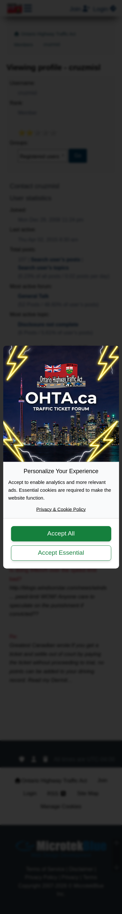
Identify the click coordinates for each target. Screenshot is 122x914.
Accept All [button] (61, 533)
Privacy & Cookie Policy (61, 509)
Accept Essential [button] (61, 552)
